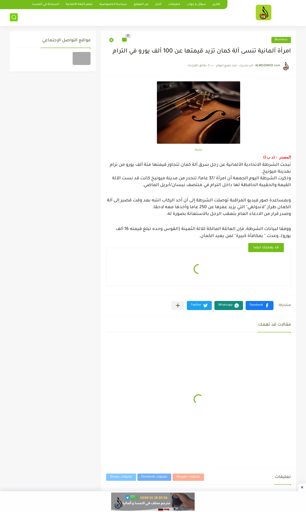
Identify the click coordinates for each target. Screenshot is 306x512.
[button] (259, 305)
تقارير (216, 4)
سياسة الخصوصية (113, 4)
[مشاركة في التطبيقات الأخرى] (177, 305)
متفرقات (174, 4)
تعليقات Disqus (121, 477)
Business (281, 40)
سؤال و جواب (196, 4)
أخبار (158, 4)
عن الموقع (141, 4)
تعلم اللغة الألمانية (79, 4)
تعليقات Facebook (154, 477)
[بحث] (14, 17)
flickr (198, 150)
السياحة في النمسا (45, 4)
